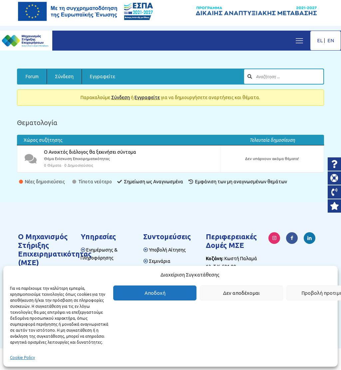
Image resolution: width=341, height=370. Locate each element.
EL (320, 40)
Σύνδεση (64, 76)
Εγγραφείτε (102, 76)
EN (330, 40)
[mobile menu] (299, 40)
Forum (32, 76)
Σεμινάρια (159, 261)
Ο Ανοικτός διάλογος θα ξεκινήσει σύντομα (90, 152)
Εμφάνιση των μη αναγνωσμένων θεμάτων (241, 181)
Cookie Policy (22, 357)
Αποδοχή (155, 293)
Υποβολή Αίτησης (167, 250)
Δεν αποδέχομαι (241, 293)
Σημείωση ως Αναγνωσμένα (153, 181)
